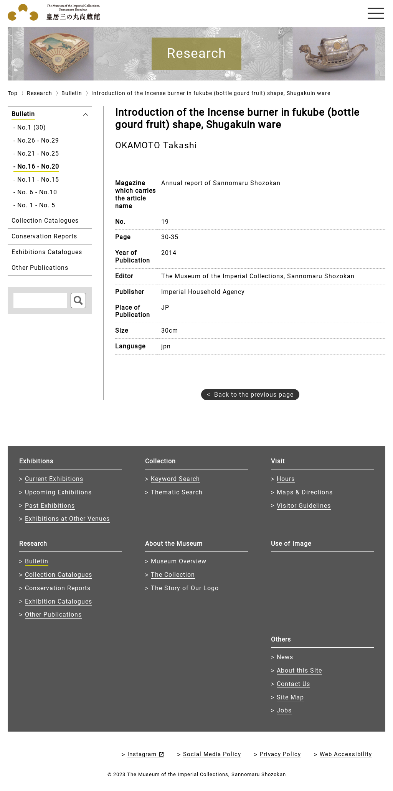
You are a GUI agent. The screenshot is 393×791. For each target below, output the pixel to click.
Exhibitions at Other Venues (67, 518)
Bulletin (71, 93)
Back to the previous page (254, 394)
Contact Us (293, 684)
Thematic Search (177, 492)
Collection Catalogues (58, 574)
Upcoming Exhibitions (58, 492)
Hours (286, 478)
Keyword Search (175, 478)
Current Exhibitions (54, 478)
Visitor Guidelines (304, 505)
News (285, 657)
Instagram (142, 754)
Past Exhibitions (50, 505)
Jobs (284, 710)
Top (13, 93)
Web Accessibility (346, 754)
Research (39, 93)
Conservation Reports (58, 588)
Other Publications (53, 614)
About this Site (299, 670)
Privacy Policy (280, 754)
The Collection (173, 574)
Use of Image (291, 543)
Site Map (290, 697)
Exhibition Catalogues (58, 601)
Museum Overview (178, 561)
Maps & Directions (305, 492)
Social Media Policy (212, 754)
